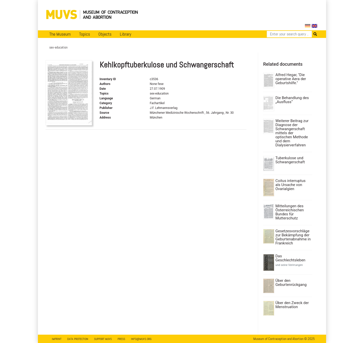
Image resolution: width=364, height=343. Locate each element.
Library (125, 34)
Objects (104, 34)
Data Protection (77, 339)
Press (121, 339)
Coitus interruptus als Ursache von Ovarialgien (291, 185)
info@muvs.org (141, 339)
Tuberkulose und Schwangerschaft (290, 160)
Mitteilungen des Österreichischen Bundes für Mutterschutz (290, 212)
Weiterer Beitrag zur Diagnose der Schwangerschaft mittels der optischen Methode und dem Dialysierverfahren (292, 133)
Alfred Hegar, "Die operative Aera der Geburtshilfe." (291, 79)
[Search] (289, 34)
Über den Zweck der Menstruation (292, 305)
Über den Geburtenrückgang (291, 283)
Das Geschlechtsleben (291, 258)
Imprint (56, 339)
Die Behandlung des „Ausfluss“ (292, 100)
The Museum (60, 34)
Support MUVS (103, 339)
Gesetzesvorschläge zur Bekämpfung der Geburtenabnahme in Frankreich (293, 237)
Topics (84, 34)
